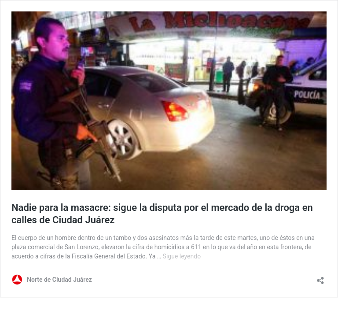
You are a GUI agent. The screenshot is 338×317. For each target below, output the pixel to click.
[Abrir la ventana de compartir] (320, 277)
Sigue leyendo (182, 256)
